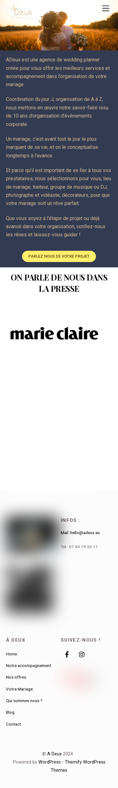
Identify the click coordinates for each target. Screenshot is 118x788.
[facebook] (67, 653)
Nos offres (16, 677)
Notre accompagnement (28, 665)
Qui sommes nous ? (24, 700)
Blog (10, 712)
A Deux (54, 754)
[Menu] (105, 9)
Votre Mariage (19, 688)
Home (11, 653)
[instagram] (82, 653)
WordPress (49, 762)
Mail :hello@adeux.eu (80, 532)
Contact (13, 724)
